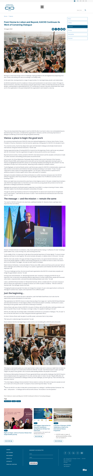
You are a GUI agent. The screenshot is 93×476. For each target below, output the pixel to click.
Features (11, 16)
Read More (7, 441)
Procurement (9, 455)
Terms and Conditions (11, 464)
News (69, 18)
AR (80, 1)
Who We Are (28, 7)
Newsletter (71, 34)
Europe (13, 401)
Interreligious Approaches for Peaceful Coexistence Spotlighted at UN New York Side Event (42, 428)
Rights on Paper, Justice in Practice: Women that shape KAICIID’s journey (18, 433)
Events (51, 7)
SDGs (6, 430)
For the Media (9, 452)
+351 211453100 (66, 466)
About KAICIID (7, 401)
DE (83, 1)
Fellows (18, 401)
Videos (70, 22)
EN (77, 1)
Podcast (70, 38)
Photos (70, 30)
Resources (57, 7)
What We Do (37, 7)
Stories (44, 7)
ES (86, 1)
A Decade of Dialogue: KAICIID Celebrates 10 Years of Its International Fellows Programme (62, 428)
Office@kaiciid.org (67, 464)
